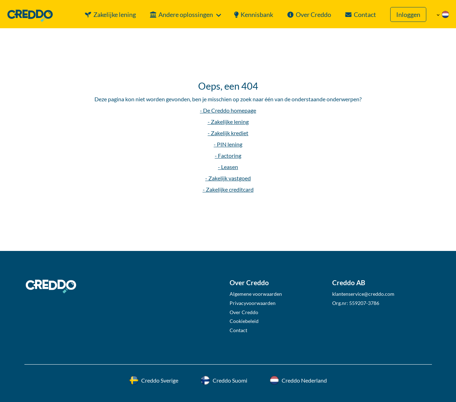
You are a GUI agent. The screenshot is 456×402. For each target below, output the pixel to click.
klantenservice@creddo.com (363, 294)
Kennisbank (257, 14)
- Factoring (228, 155)
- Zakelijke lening (228, 121)
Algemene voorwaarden (256, 294)
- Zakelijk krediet (228, 133)
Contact (365, 14)
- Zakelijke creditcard (228, 189)
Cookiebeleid (244, 321)
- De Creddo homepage (228, 110)
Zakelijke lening (114, 14)
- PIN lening (228, 144)
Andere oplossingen (185, 14)
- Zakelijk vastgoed (228, 178)
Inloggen (408, 14)
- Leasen (228, 166)
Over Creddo (313, 14)
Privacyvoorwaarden (253, 303)
